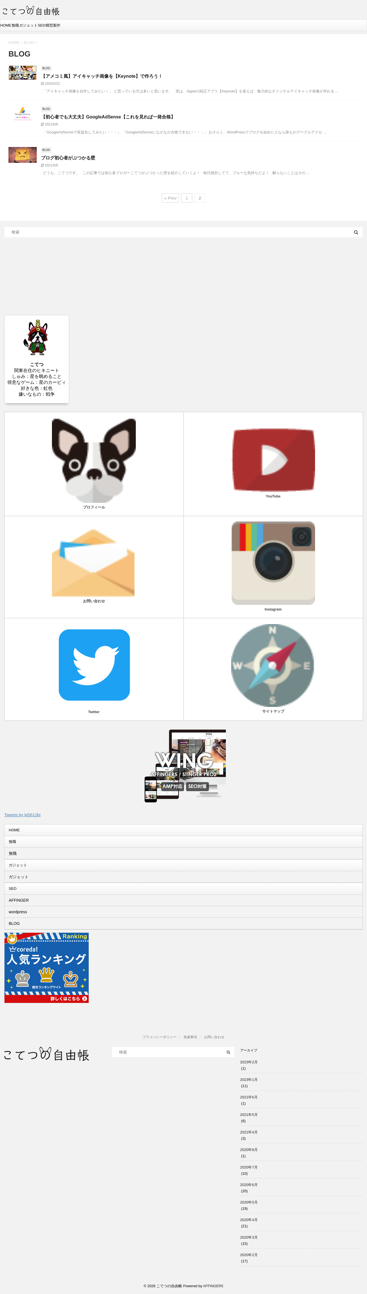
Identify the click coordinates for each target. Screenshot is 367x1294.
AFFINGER (19, 900)
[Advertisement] (46, 275)
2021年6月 (249, 1097)
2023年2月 (249, 1062)
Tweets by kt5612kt (22, 814)
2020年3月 (249, 1237)
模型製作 (53, 25)
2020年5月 (249, 1202)
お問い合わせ (214, 1037)
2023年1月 (249, 1079)
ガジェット (28, 25)
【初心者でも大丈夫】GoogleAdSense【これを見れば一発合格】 (108, 116)
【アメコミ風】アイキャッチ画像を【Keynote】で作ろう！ (102, 76)
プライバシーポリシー (159, 1037)
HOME (5, 25)
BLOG (14, 923)
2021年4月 (249, 1132)
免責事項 (190, 1037)
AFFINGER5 (213, 1286)
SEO (41, 25)
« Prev (170, 198)
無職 (15, 25)
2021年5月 (249, 1115)
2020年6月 (249, 1185)
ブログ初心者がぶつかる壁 (68, 157)
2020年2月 (249, 1255)
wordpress (18, 912)
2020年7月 (249, 1167)
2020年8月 (249, 1150)
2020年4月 (249, 1220)
